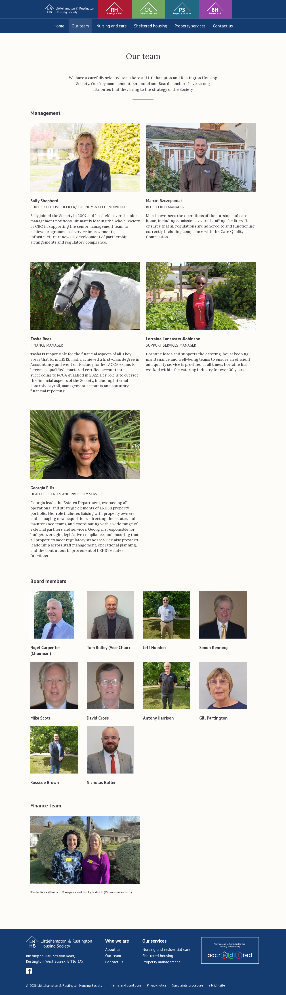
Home (58, 26)
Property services (190, 26)
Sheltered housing (150, 26)
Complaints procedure (187, 985)
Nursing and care (111, 26)
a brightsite (216, 985)
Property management (161, 961)
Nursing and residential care (166, 949)
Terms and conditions (126, 985)
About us (112, 949)
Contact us (223, 26)
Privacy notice (156, 985)
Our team (80, 26)
